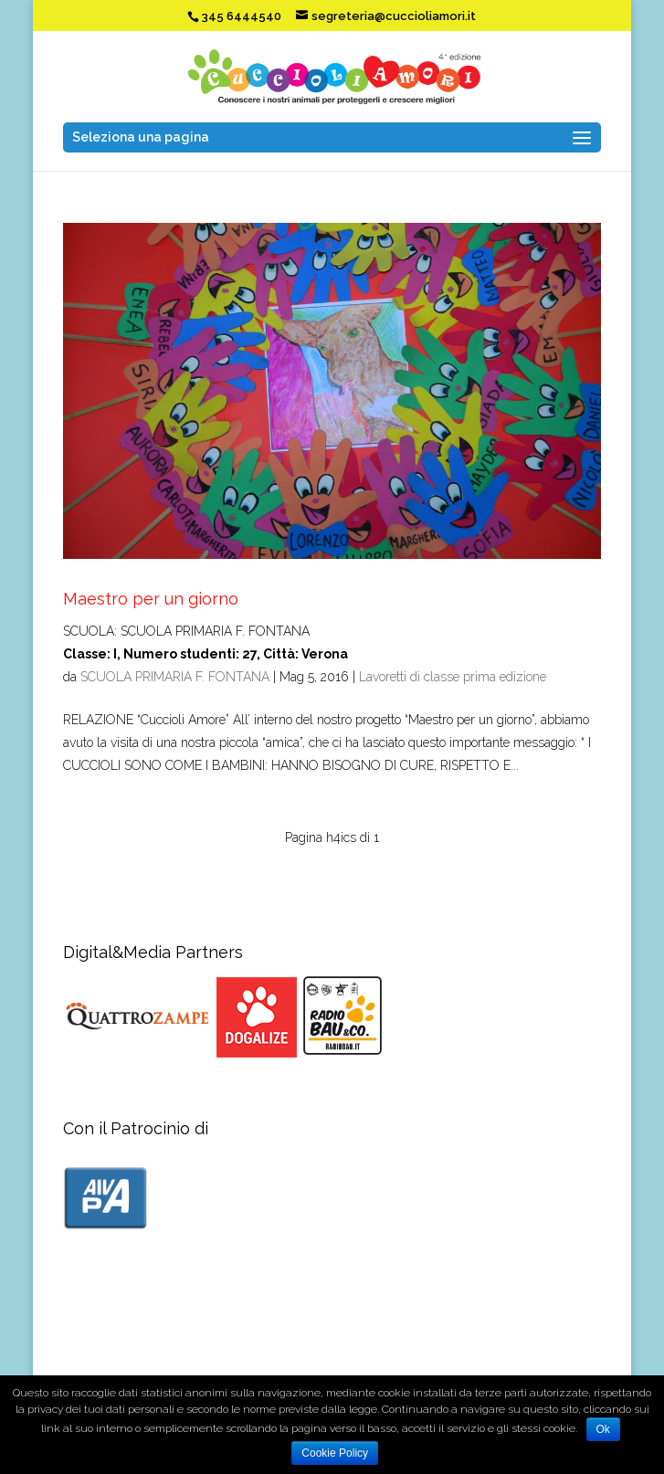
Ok (603, 1429)
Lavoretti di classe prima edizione (452, 676)
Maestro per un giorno (150, 598)
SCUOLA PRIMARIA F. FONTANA (174, 676)
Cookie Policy (334, 1453)
